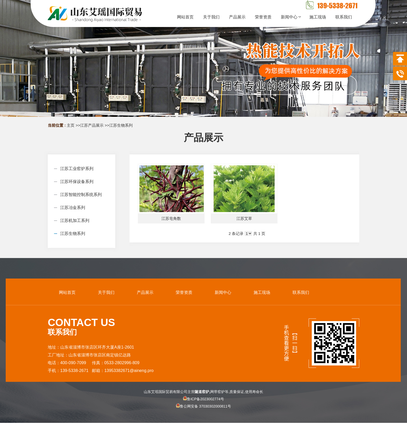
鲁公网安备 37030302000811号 (203, 410)
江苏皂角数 (171, 218)
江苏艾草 (244, 218)
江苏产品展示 (92, 125)
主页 (70, 125)
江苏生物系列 (121, 125)
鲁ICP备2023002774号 (203, 399)
